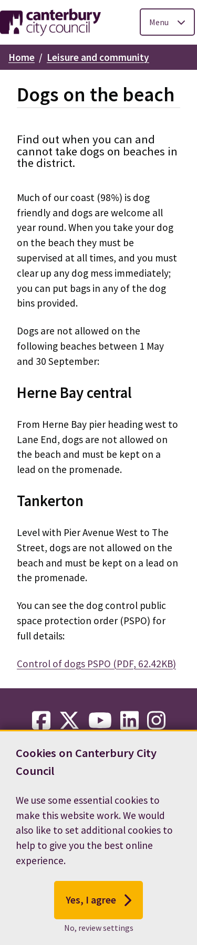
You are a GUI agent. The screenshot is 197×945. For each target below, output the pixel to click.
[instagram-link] (156, 721)
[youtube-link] (100, 721)
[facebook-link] (41, 721)
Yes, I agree (98, 902)
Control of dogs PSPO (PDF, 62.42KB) (96, 663)
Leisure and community (98, 57)
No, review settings (98, 930)
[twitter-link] (69, 721)
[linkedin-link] (129, 721)
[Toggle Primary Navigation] (167, 22)
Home (21, 57)
